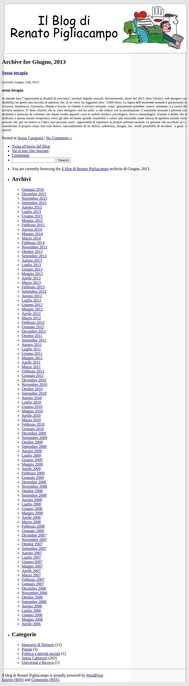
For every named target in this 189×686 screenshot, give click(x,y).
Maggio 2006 (32, 619)
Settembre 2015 (34, 203)
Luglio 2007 (31, 557)
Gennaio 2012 (33, 327)
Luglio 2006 (31, 610)
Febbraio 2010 (33, 424)
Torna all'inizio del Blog (31, 146)
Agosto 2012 (32, 296)
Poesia (27, 649)
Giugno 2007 (32, 562)
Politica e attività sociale (41, 654)
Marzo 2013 (31, 282)
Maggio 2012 (32, 309)
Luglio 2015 (31, 212)
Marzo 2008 (31, 522)
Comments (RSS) (45, 680)
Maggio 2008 (32, 513)
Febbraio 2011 (33, 371)
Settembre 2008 (34, 495)
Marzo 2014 (31, 238)
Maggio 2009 (32, 464)
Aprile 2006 (31, 624)
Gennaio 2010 (33, 429)
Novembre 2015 (34, 198)
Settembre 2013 (34, 256)
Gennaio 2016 (33, 189)
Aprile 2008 (31, 517)
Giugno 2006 (32, 615)
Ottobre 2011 (32, 336)
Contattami (20, 155)
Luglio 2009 (31, 455)
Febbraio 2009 (33, 473)
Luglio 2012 (31, 300)
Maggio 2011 (32, 358)
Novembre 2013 (34, 247)
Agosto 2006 (32, 606)
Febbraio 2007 (33, 579)
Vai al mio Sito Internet (30, 151)
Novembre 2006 (34, 593)
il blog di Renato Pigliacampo (85, 169)
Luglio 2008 (31, 504)
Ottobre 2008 (32, 491)
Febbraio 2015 (33, 225)
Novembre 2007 (34, 540)
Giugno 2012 (32, 305)
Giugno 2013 (32, 269)
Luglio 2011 (31, 349)
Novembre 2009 (34, 438)
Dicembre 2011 (34, 331)
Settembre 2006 (34, 602)
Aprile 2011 (31, 362)
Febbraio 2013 (33, 287)
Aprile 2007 (31, 571)
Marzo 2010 (31, 420)
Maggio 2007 (32, 566)
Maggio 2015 (32, 220)
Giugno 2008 (32, 508)
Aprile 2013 (31, 278)
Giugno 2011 (32, 353)
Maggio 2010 (32, 411)
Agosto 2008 (32, 500)
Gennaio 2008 (33, 531)
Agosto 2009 (32, 451)
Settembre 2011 (34, 340)
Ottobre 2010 (32, 389)
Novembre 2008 (34, 486)
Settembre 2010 (34, 393)
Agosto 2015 (32, 207)
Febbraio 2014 (33, 243)
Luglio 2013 (31, 265)
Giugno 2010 (32, 407)
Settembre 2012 (34, 291)
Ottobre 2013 (32, 251)
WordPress (94, 675)
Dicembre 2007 (34, 535)
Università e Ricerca (38, 662)
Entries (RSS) (13, 680)
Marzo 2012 (31, 318)
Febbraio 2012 (33, 322)
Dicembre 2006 (34, 588)
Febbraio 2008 (33, 526)
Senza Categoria (30, 138)
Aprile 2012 (31, 313)
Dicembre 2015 (34, 194)
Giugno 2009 (32, 460)
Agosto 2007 (32, 553)
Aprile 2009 (31, 469)
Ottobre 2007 (32, 544)
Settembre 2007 (34, 548)
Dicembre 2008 (34, 482)
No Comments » (59, 138)
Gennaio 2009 (33, 477)
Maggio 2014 (32, 234)
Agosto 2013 (32, 260)
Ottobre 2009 (32, 442)
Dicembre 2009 (34, 433)
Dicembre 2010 (34, 380)
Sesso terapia (15, 72)
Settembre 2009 (34, 446)
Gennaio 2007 (33, 584)
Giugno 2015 (32, 216)
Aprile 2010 (31, 415)
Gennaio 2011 (33, 376)
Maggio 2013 (32, 274)
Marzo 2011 (31, 367)
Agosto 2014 (32, 229)
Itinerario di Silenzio (38, 645)
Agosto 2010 (32, 398)
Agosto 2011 (32, 345)
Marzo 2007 (31, 575)
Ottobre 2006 (32, 597)
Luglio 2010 (31, 402)
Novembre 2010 (34, 384)
